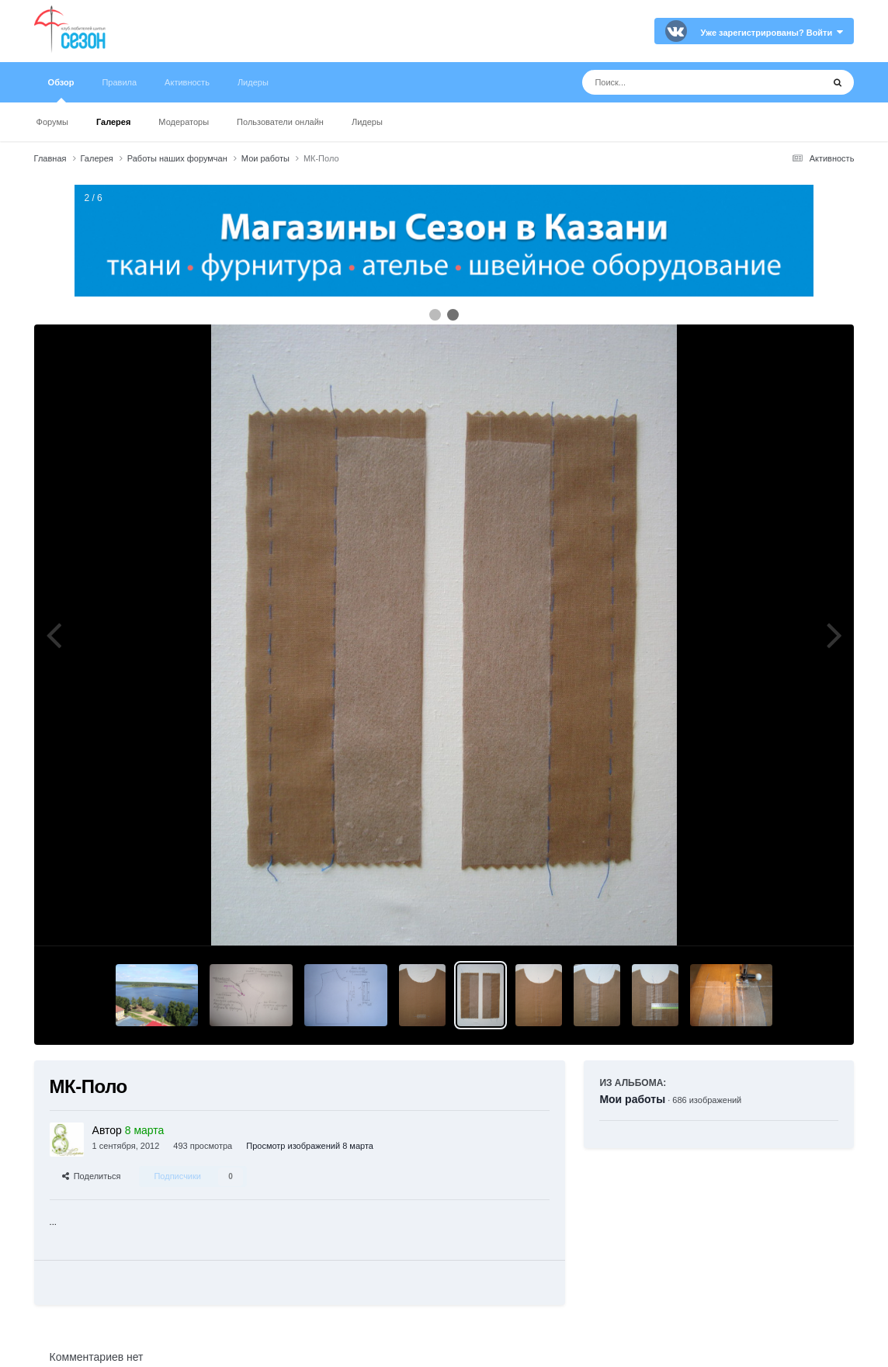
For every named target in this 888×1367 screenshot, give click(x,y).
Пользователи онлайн (280, 122)
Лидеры (367, 122)
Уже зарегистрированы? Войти (772, 32)
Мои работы (632, 1099)
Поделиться (91, 1176)
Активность (187, 82)
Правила (119, 82)
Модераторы (183, 122)
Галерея (113, 122)
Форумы (52, 122)
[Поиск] (673, 82)
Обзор (61, 90)
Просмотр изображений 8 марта (309, 1145)
